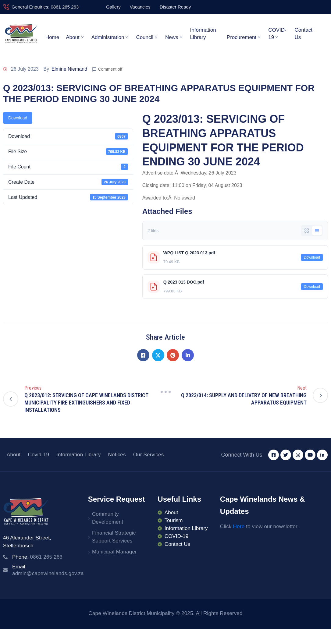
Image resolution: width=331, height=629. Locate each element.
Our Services (148, 455)
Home (52, 37)
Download (17, 117)
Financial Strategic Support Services (114, 537)
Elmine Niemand (69, 69)
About (75, 37)
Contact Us (303, 33)
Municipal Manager (114, 552)
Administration (110, 37)
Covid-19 (38, 455)
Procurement (244, 37)
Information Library (203, 33)
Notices (117, 455)
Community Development (107, 518)
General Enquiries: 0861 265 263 (45, 6)
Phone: (37, 557)
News (174, 37)
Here (239, 526)
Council (147, 37)
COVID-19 (277, 33)
